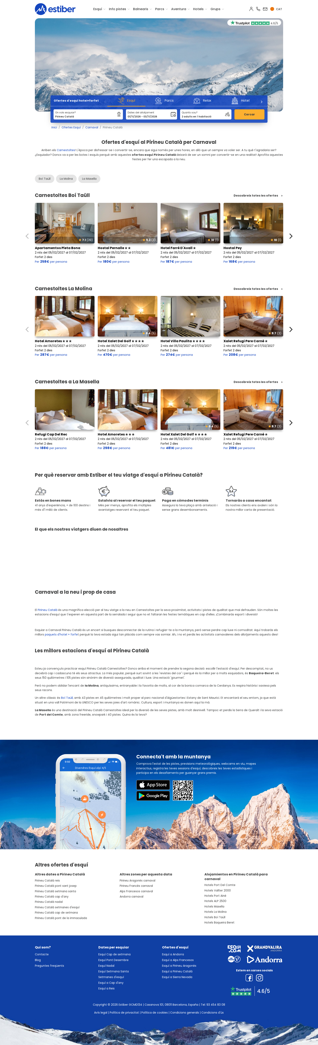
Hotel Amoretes (53, 341)
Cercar (249, 114)
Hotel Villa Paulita (183, 341)
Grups (215, 9)
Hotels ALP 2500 (215, 901)
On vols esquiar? (65, 112)
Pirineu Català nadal (49, 902)
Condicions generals (184, 1013)
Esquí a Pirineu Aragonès (179, 966)
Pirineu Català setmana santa (55, 891)
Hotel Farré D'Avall (178, 248)
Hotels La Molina (215, 912)
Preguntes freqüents (49, 966)
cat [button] (276, 9)
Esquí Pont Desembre (113, 960)
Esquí (97, 9)
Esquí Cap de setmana (114, 954)
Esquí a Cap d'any (111, 983)
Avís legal (100, 1013)
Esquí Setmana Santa (113, 971)
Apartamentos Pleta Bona (57, 248)
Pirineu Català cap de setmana (56, 913)
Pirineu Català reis (47, 881)
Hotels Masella (214, 906)
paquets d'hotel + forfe (61, 634)
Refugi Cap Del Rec (51, 434)
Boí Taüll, (67, 698)
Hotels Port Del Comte (219, 885)
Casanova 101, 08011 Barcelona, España (171, 1005)
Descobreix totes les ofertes (256, 196)
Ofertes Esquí (71, 127)
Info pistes (117, 9)
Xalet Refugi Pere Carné (245, 341)
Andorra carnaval (131, 897)
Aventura (178, 9)
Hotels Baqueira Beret (219, 923)
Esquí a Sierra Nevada (177, 977)
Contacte (42, 954)
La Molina (66, 179)
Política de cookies (154, 1013)
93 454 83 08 (215, 1005)
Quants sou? (190, 112)
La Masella (89, 179)
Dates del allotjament (141, 112)
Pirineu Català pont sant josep (56, 886)
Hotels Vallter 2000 (217, 890)
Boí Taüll (44, 179)
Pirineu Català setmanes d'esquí (57, 907)
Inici (54, 127)
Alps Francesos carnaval (136, 891)
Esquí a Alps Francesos (178, 960)
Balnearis (140, 9)
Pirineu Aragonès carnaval (137, 881)
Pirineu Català (48, 610)
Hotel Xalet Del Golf (121, 341)
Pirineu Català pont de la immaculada (61, 918)
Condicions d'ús (212, 1013)
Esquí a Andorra (173, 954)
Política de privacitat (124, 1013)
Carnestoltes (66, 150)
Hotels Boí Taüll (214, 917)
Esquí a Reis (106, 988)
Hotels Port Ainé (215, 896)
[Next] (261, 102)
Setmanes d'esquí (111, 977)
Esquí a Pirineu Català (177, 971)
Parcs (159, 9)
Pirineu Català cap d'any (52, 897)
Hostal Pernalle (114, 248)
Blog (38, 960)
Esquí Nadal (106, 966)
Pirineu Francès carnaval (136, 886)
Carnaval (91, 127)
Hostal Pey (232, 248)
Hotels (198, 9)
